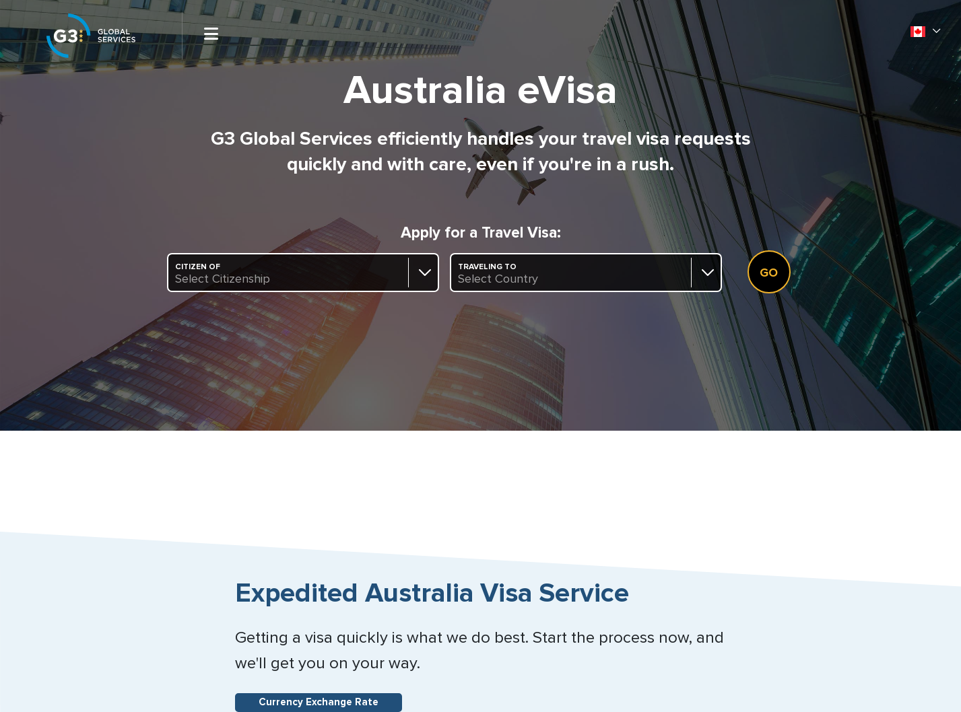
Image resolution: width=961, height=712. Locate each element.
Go (769, 273)
